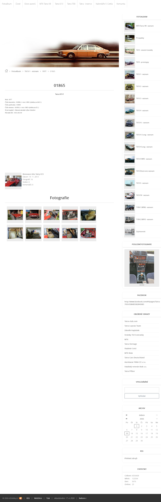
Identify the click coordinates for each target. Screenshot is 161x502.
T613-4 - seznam (143, 110)
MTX (126, 339)
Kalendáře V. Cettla (104, 3)
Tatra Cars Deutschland (135, 357)
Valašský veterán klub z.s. (136, 366)
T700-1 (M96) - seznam (145, 207)
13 (127, 433)
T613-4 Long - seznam (145, 146)
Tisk (48, 498)
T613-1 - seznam (31, 71)
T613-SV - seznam (143, 195)
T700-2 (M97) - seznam (145, 219)
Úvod (18, 3)
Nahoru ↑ (83, 498)
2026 (142, 419)
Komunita (121, 3)
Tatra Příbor (130, 371)
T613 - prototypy (143, 62)
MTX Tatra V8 (45, 3)
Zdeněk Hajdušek (132, 330)
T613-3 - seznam (143, 98)
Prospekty (140, 37)
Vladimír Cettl (130, 348)
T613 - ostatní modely (145, 50)
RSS (28, 498)
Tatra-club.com (131, 321)
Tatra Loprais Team (133, 326)
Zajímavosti (141, 231)
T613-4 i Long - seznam (146, 134)
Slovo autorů (29, 3)
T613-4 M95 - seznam (145, 158)
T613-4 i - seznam (143, 122)
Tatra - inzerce (85, 3)
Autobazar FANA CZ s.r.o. (135, 362)
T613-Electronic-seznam (146, 170)
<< (127, 415)
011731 (142, 285)
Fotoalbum (7, 3)
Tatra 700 (71, 3)
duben (142, 415)
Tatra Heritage (131, 344)
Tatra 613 (59, 3)
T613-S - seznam (143, 183)
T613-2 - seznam (143, 86)
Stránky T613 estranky (134, 335)
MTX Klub (129, 353)
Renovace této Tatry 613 (33, 174)
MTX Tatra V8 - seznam (145, 25)
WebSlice (38, 498)
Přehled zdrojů (131, 458)
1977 (44, 71)
